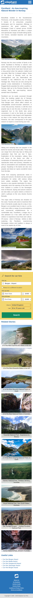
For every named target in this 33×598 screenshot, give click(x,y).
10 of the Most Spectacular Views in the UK (16, 345)
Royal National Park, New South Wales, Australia (16, 504)
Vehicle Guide (16, 584)
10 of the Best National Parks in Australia (16, 414)
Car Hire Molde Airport (10, 561)
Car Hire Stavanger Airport (11, 565)
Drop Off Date (6, 296)
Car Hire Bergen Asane (10, 567)
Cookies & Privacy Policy (16, 588)
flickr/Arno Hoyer (8, 269)
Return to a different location (12, 287)
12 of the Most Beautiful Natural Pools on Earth (16, 390)
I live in (8, 305)
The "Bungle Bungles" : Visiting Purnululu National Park (16, 527)
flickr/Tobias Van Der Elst (10, 59)
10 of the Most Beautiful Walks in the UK (16, 368)
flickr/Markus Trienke (9, 144)
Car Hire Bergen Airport (10, 559)
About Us (16, 580)
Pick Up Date (5, 290)
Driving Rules (16, 586)
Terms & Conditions (16, 590)
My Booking (16, 582)
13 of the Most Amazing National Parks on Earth (16, 458)
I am (9, 308)
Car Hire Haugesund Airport (12, 563)
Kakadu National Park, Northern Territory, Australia (16, 481)
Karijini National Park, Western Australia (16, 551)
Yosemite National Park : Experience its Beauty (16, 436)
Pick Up (4, 280)
